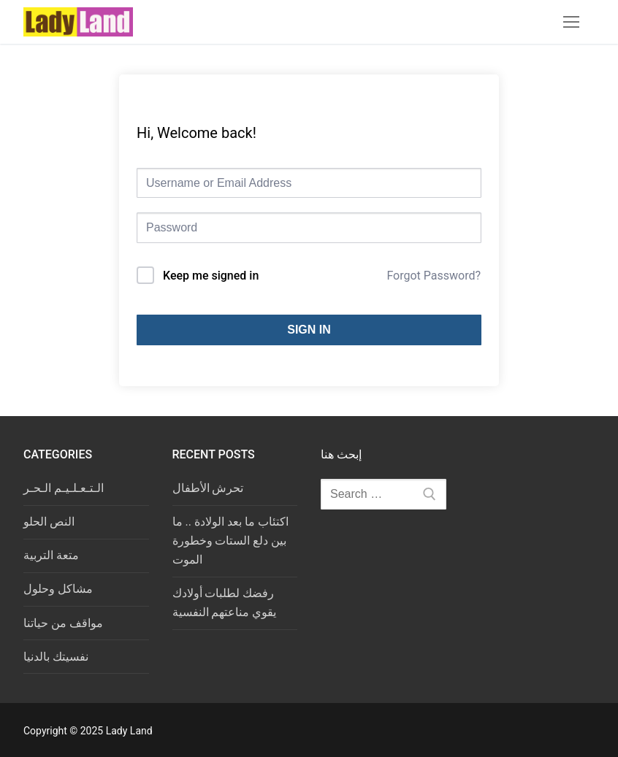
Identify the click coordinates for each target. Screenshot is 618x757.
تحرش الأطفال (208, 488)
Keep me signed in (211, 276)
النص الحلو (49, 522)
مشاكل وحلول (58, 589)
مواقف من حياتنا (63, 623)
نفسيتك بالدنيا (55, 657)
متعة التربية (51, 555)
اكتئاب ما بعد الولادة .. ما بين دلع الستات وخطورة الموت (230, 540)
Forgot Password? (433, 276)
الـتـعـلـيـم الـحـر (63, 488)
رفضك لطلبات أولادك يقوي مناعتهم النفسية (224, 602)
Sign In (309, 329)
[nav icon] (571, 22)
